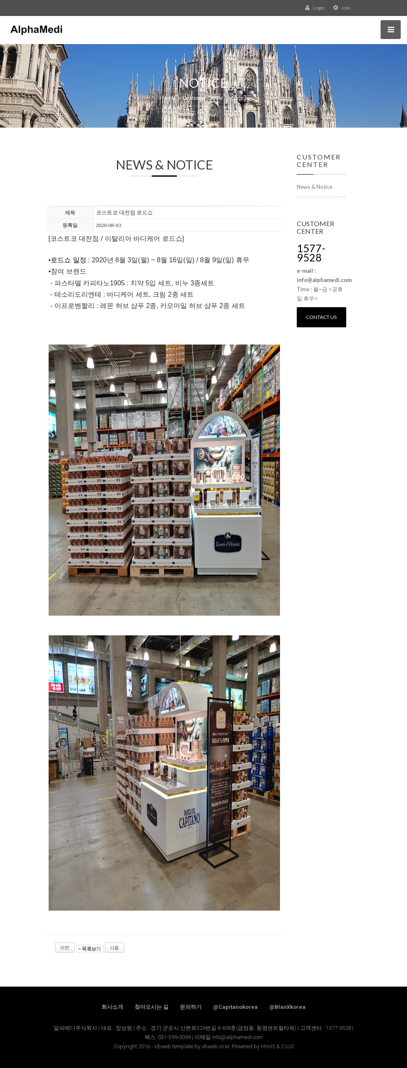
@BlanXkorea (287, 1007)
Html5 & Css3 (277, 1046)
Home (167, 98)
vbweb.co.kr (215, 1046)
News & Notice (314, 186)
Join (341, 8)
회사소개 (112, 1007)
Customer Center (203, 98)
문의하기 (191, 1007)
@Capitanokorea (235, 1007)
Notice (239, 98)
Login (315, 8)
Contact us (321, 317)
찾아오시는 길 (152, 1007)
